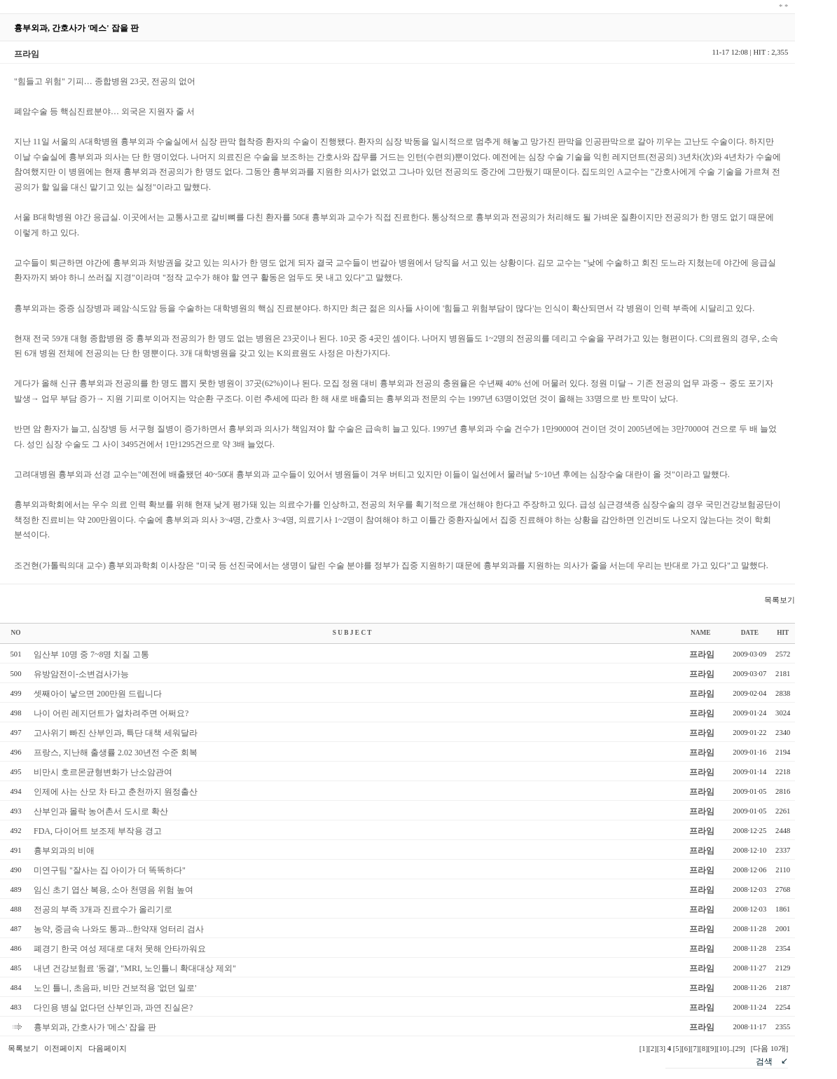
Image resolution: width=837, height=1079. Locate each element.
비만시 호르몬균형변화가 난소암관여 (103, 772)
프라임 (701, 654)
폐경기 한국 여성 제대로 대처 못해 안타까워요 (120, 949)
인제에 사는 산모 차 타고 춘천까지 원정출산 (116, 792)
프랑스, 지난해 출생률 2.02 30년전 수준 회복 (116, 752)
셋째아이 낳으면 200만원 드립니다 (98, 694)
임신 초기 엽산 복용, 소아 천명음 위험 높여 (113, 890)
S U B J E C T (352, 632)
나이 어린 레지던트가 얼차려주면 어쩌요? (111, 713)
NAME (701, 632)
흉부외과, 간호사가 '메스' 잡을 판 (95, 1027)
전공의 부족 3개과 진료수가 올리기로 (103, 909)
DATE (750, 632)
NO (16, 632)
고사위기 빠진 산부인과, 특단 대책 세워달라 (116, 733)
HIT (783, 632)
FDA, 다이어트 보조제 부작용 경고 (98, 831)
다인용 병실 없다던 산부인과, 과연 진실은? (113, 1007)
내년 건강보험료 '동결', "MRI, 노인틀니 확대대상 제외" (135, 968)
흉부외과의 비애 (64, 850)
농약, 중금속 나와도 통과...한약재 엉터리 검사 (119, 929)
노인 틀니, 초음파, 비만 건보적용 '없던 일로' (115, 988)
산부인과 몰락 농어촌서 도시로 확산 (101, 811)
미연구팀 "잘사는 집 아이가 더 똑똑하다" (110, 870)
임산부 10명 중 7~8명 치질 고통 (92, 654)
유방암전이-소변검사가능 (81, 674)
